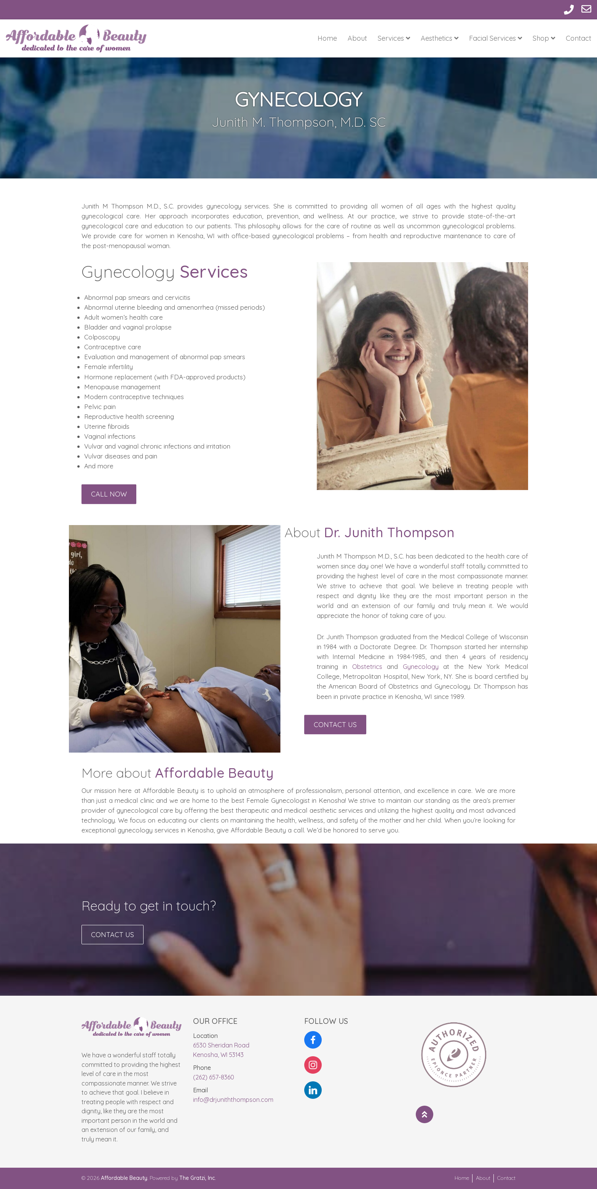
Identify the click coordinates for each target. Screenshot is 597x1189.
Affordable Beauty (124, 1178)
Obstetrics (444, 666)
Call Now (109, 503)
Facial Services (495, 38)
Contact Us (335, 733)
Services (394, 38)
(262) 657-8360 (213, 1077)
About (357, 38)
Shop (544, 38)
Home (327, 38)
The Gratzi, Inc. (197, 1178)
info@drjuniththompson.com (233, 1099)
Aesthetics (439, 38)
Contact (578, 38)
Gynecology (498, 666)
